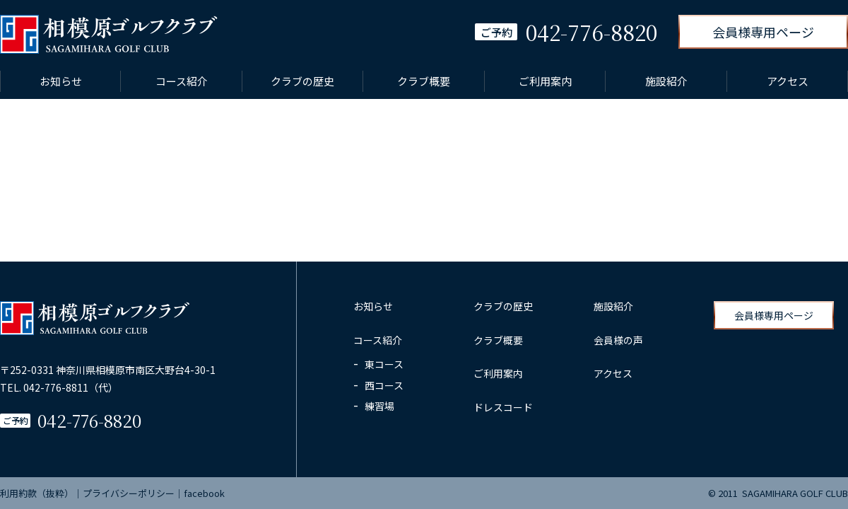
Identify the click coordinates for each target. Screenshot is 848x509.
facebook (204, 493)
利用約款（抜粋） (36, 493)
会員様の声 (618, 340)
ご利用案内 (545, 81)
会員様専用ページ (763, 32)
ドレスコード (503, 407)
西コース (384, 385)
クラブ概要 (423, 81)
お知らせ (61, 81)
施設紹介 (666, 81)
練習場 (379, 406)
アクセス (787, 81)
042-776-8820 (89, 420)
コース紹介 (181, 81)
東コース (384, 364)
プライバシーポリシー (129, 493)
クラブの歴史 (302, 81)
